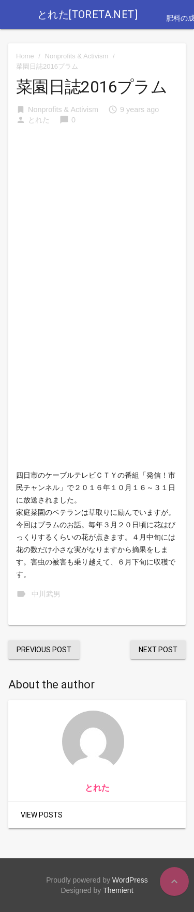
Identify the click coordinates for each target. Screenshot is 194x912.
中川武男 (46, 594)
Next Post (158, 650)
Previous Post (44, 650)
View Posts (42, 815)
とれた (39, 120)
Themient (118, 890)
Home (25, 56)
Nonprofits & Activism (77, 56)
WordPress (130, 880)
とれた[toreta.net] (87, 14)
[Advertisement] (97, 205)
